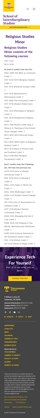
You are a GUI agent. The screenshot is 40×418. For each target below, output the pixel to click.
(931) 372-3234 (16, 305)
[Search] (27, 9)
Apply (23, 2)
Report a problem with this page (22, 407)
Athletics (8, 329)
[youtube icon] (14, 313)
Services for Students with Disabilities (15, 400)
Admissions (9, 326)
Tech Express (10, 352)
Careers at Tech (11, 339)
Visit (34, 2)
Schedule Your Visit (20, 278)
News (6, 332)
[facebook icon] (10, 313)
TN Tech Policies (21, 402)
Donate (28, 2)
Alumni (7, 362)
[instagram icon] (6, 313)
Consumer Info (10, 342)
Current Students (12, 355)
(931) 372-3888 (15, 308)
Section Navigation (20, 27)
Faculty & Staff (11, 359)
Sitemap (6, 407)
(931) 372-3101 (18, 303)
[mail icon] (19, 313)
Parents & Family (11, 365)
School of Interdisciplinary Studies (16, 19)
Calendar (8, 335)
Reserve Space (10, 345)
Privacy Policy (8, 402)
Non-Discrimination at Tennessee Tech (15, 397)
